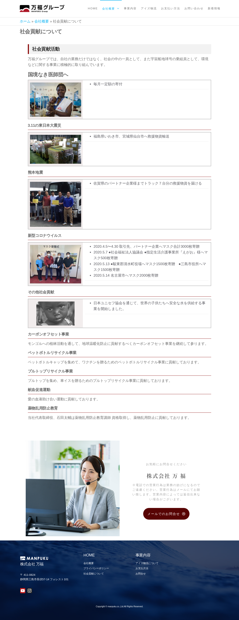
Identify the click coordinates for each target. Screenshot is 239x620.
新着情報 (214, 8)
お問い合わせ (194, 8)
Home (93, 8)
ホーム (25, 21)
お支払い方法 (170, 8)
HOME (89, 555)
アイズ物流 (149, 8)
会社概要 (108, 8)
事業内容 (130, 8)
